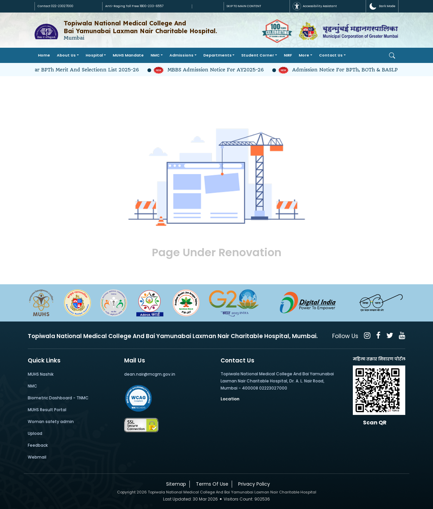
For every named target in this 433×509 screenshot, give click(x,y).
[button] (382, 6)
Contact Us (331, 55)
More (304, 55)
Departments (217, 55)
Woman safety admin (51, 421)
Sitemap (174, 484)
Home (44, 55)
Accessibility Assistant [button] (315, 6)
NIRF (288, 55)
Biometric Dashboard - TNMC (58, 398)
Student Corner (257, 55)
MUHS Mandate (128, 55)
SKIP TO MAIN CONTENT (244, 6)
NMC (155, 55)
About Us (66, 55)
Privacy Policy (252, 484)
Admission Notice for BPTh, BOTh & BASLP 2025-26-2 (354, 69)
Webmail (37, 457)
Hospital (94, 55)
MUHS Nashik (40, 374)
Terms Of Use (210, 484)
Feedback (38, 445)
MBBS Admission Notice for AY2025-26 (212, 69)
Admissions (181, 55)
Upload (35, 433)
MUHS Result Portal (47, 410)
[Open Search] (392, 55)
